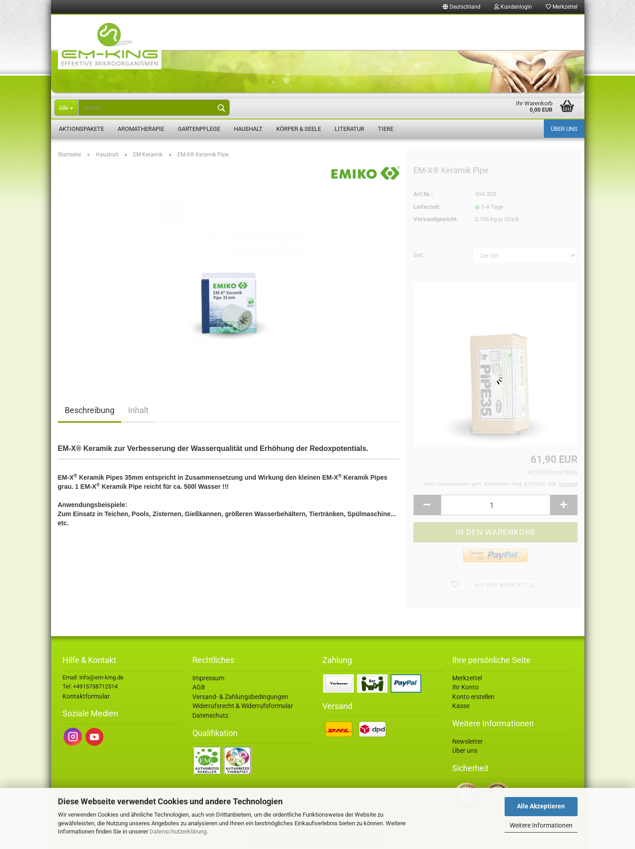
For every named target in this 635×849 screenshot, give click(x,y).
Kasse (461, 705)
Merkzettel (562, 7)
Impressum (208, 678)
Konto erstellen (473, 696)
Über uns (564, 128)
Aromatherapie (141, 128)
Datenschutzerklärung (178, 831)
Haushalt (248, 128)
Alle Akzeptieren (541, 806)
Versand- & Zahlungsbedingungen (240, 696)
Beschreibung (89, 410)
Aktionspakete (81, 128)
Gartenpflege (199, 128)
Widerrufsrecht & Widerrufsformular (242, 705)
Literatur (349, 128)
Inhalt (138, 410)
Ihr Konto (465, 687)
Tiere (385, 128)
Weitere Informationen (541, 825)
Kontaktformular (86, 696)
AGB (198, 687)
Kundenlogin (513, 7)
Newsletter (467, 741)
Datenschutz (210, 715)
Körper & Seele (298, 128)
